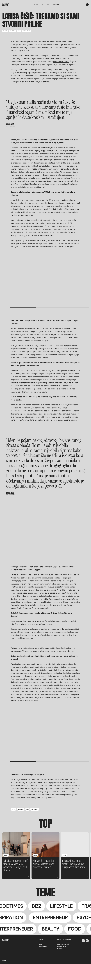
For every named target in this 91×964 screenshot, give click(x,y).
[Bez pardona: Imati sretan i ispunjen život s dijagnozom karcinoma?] (75, 844)
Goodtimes (56, 4)
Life (42, 4)
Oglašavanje (61, 946)
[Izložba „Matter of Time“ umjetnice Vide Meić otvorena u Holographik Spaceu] (16, 844)
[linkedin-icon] (87, 940)
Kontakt (60, 948)
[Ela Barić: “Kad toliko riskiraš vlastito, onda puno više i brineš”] (45, 844)
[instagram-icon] (83, 940)
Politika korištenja (64, 942)
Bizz (48, 4)
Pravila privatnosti (64, 940)
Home (36, 4)
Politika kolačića (63, 944)
